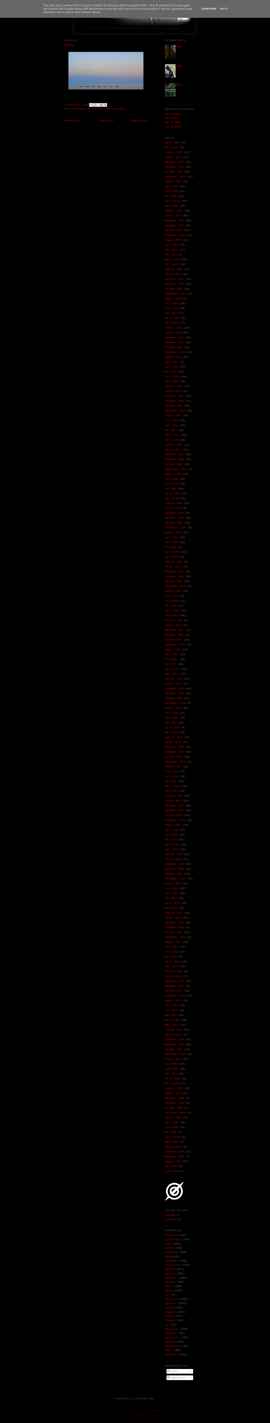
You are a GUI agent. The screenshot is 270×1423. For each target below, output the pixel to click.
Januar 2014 (173, 859)
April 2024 (172, 259)
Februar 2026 (174, 152)
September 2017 (175, 644)
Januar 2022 (173, 391)
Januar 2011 (173, 1034)
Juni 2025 (171, 191)
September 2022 (175, 352)
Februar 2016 (174, 737)
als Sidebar (173, 122)
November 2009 (174, 1103)
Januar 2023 (173, 332)
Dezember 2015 (174, 747)
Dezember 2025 (174, 162)
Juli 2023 (171, 303)
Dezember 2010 (174, 1039)
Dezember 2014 (174, 805)
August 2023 (173, 298)
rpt (167, 1324)
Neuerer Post (72, 120)
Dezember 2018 (174, 571)
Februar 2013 (174, 912)
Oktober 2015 (174, 756)
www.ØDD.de (172, 1215)
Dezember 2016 (174, 688)
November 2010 (174, 1044)
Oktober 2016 (174, 698)
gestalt (170, 1269)
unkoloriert (173, 1346)
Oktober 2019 (174, 522)
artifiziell (173, 1239)
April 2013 (172, 903)
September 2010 (175, 1054)
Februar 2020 (174, 503)
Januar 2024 (173, 274)
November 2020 (174, 459)
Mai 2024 (171, 254)
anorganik (77, 109)
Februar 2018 (174, 620)
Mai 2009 (171, 1132)
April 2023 (172, 318)
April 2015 (172, 786)
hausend (170, 1273)
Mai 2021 (171, 430)
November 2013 (174, 869)
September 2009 (175, 1112)
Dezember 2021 (174, 396)
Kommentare (176, 1377)
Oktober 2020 (174, 464)
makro (108, 109)
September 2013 (175, 878)
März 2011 (171, 1025)
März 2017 (171, 674)
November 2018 (174, 576)
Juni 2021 (171, 425)
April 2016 (172, 727)
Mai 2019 (171, 547)
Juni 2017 (171, 659)
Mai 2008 (171, 1166)
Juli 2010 (171, 1064)
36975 (178, 84)
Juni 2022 (171, 366)
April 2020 (172, 493)
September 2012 (175, 937)
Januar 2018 (173, 625)
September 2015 (175, 761)
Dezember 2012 (174, 922)
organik (170, 1312)
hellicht (98, 109)
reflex (169, 1316)
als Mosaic (172, 118)
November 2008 (174, 1156)
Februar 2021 (174, 444)
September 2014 (175, 820)
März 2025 (171, 206)
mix (167, 1295)
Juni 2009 (171, 1127)
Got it (224, 8)
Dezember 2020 (174, 454)
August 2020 (173, 474)
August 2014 (173, 825)
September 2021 (175, 410)
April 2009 (172, 1137)
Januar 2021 (173, 449)
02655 (178, 66)
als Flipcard (174, 114)
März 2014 (171, 849)
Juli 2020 (171, 479)
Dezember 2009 (174, 1098)
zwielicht (171, 1354)
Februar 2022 (174, 386)
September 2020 (175, 469)
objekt (169, 1307)
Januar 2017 (173, 683)
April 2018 (172, 610)
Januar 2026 (173, 157)
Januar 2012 (173, 976)
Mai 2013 (171, 898)
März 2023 (171, 323)
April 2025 (172, 201)
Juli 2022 (171, 362)
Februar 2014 (174, 854)
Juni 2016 (171, 717)
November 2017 (174, 635)
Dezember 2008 (174, 1151)
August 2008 (173, 1161)
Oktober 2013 (174, 873)
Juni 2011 (171, 1010)
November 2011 (174, 986)
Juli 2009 (171, 1122)
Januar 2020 (173, 508)
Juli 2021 (171, 420)
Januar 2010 (173, 1093)
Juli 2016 (171, 713)
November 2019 (174, 518)
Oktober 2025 (174, 171)
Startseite (106, 120)
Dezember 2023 (174, 279)
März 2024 (171, 264)
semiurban (171, 1329)
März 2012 (171, 966)
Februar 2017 (174, 678)
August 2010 (173, 1059)
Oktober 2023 (174, 288)
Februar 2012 (174, 971)
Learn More (208, 8)
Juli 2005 (171, 1171)
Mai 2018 (171, 605)
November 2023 (174, 284)
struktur (171, 1333)
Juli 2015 (171, 771)
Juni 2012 (171, 951)
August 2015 (173, 766)
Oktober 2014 (174, 815)
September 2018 (175, 586)
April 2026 (172, 142)
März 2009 (171, 1142)
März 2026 (171, 147)
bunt (88, 109)
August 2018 (173, 591)
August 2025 (173, 181)
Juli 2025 (171, 186)
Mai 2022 (171, 371)
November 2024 (174, 225)
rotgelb (170, 1320)
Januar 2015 (173, 800)
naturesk (120, 109)
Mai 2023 (171, 313)
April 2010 (172, 1078)
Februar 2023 (174, 327)
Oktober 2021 (174, 405)
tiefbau (170, 1341)
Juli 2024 (171, 245)
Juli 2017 (171, 654)
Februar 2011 (174, 1029)
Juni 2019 (171, 542)
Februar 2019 (174, 561)
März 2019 (171, 557)
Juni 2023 (171, 308)
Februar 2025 (174, 210)
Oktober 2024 (174, 230)
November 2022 (174, 342)
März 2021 (171, 440)
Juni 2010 (171, 1068)
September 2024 (175, 235)
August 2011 (173, 1000)
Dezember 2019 (174, 513)
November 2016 (174, 693)
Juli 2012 (171, 947)
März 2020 (171, 498)
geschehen (171, 1260)
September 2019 (175, 527)
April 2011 (172, 1020)
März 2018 (171, 615)
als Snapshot (174, 126)
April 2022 (172, 376)
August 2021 (173, 415)
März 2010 (171, 1083)
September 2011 (175, 995)
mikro (168, 1290)
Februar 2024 (174, 269)
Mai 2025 (171, 196)
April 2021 (172, 435)
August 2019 (173, 532)
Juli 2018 (171, 596)
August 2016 (173, 708)
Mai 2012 (171, 956)
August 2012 (173, 942)
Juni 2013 (171, 893)
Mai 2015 (171, 781)
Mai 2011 (171, 1015)
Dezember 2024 (174, 220)
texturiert (172, 1337)
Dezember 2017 (174, 630)
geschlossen (173, 1265)
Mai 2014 (171, 839)
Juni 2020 (171, 483)
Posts (172, 1371)
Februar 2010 (174, 1088)
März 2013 (171, 908)
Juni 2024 (171, 249)
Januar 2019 (173, 566)
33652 (178, 46)
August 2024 (173, 240)
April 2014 (172, 844)
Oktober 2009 (174, 1107)
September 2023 (175, 293)
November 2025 (174, 167)
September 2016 (175, 703)
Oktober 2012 (174, 932)
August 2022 (173, 357)
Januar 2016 (173, 742)
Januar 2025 (173, 215)
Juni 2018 (171, 600)
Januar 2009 (173, 1146)
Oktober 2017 (174, 639)
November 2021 (174, 401)
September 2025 (175, 176)
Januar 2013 (173, 917)
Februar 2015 (174, 795)
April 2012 (172, 961)
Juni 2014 (171, 834)
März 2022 (171, 381)
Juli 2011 (171, 1005)
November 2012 (174, 927)
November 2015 (174, 752)
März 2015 (171, 791)
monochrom (171, 1299)
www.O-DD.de (173, 1219)
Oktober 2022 (174, 347)
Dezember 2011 (174, 981)
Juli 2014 (171, 830)
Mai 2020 (171, 488)
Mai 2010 (171, 1073)
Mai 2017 (171, 664)
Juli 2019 (171, 537)
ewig (168, 1256)
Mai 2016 (171, 722)
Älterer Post (139, 120)
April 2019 (172, 552)
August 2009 (173, 1117)
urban (168, 1350)
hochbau (170, 1282)
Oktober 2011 (174, 990)
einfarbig (171, 1252)
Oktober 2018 (174, 581)
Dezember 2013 (174, 864)
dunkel (169, 1248)
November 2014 (174, 810)
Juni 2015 (171, 776)
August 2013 (173, 883)
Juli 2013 (171, 888)
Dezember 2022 (174, 337)
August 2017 (173, 649)
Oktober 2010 (174, 1049)
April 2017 (172, 669)
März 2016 (171, 732)
